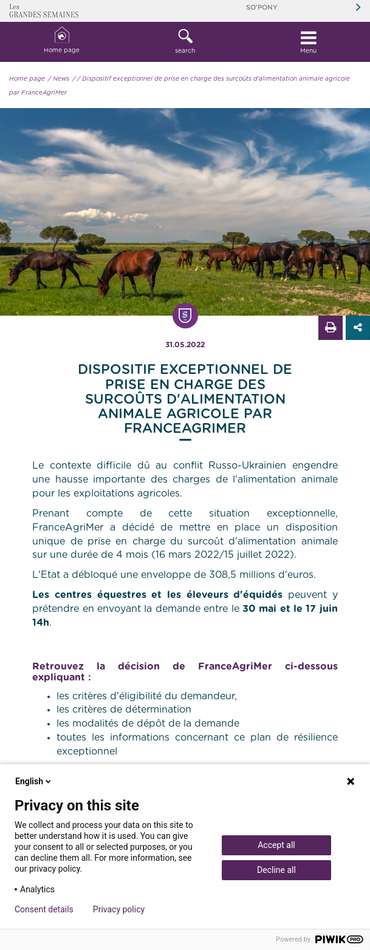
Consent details (44, 909)
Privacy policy (119, 909)
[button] (185, 42)
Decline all (276, 870)
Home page (62, 40)
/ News (58, 79)
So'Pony (262, 7)
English (34, 781)
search (185, 41)
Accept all (276, 845)
